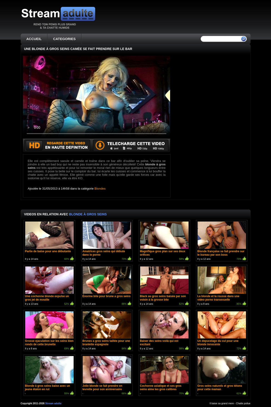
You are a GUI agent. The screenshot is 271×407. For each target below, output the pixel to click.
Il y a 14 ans (49, 241)
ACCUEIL (34, 39)
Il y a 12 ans (164, 241)
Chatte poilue (243, 403)
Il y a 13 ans (49, 286)
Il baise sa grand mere (222, 403)
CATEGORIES (64, 39)
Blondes (100, 188)
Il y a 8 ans (221, 286)
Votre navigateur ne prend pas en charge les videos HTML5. (96, 97)
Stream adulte (53, 403)
